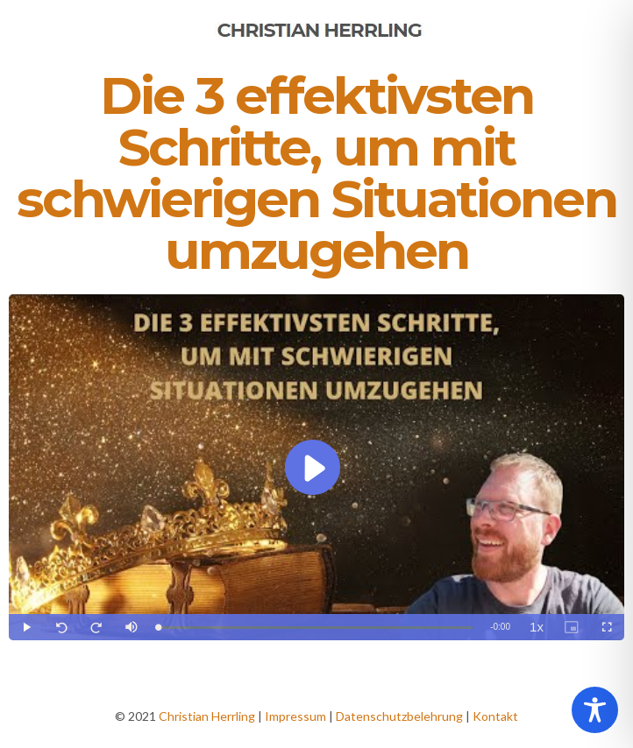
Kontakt (495, 716)
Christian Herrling (207, 716)
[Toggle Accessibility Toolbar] (595, 710)
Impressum (295, 716)
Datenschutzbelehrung (399, 716)
